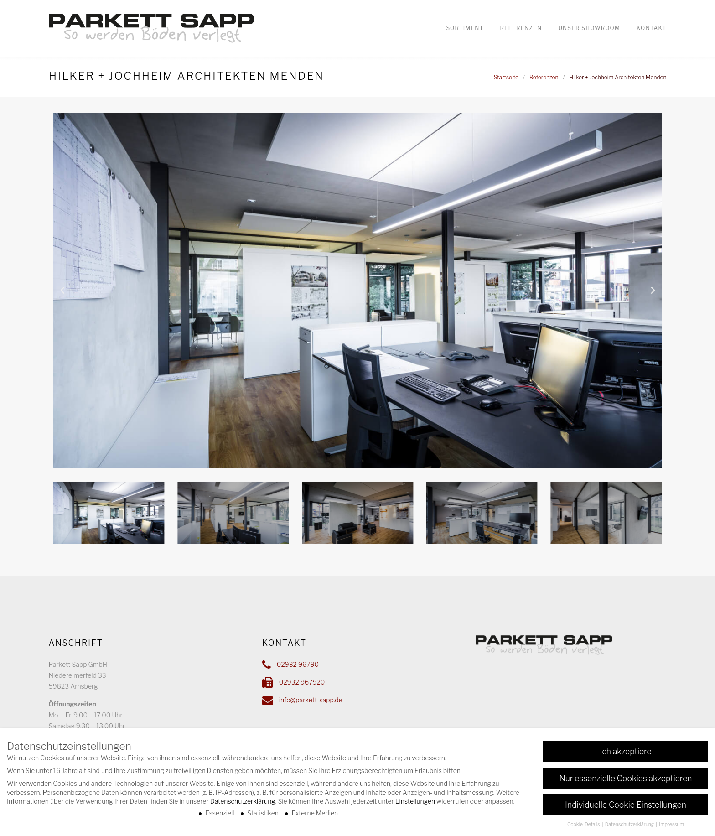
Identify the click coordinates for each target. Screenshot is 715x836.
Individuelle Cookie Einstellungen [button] (625, 805)
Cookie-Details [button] (584, 825)
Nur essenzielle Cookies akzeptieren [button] (626, 779)
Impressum (671, 825)
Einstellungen (415, 802)
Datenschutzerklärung (242, 802)
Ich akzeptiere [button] (625, 752)
